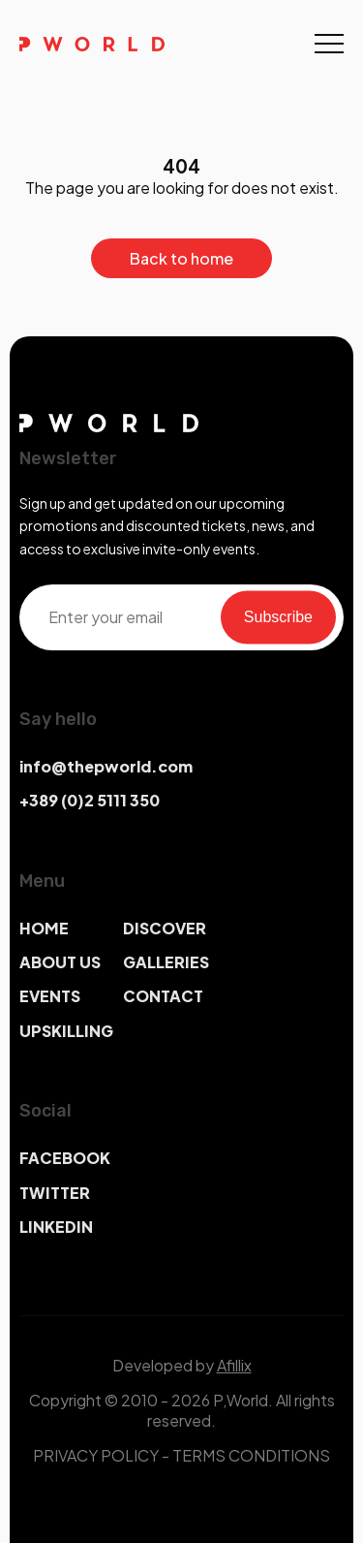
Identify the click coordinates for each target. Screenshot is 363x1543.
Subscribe (278, 617)
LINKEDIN (56, 1226)
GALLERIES (166, 962)
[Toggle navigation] (329, 43)
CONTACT (163, 996)
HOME (44, 928)
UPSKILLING (66, 1031)
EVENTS (49, 996)
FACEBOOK (64, 1158)
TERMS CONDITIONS (251, 1455)
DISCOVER (164, 928)
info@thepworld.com (106, 766)
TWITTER (54, 1192)
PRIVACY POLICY (96, 1455)
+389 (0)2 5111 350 (89, 800)
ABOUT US (60, 962)
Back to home (181, 258)
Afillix (234, 1365)
